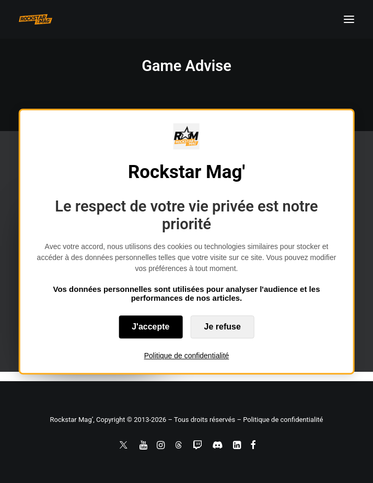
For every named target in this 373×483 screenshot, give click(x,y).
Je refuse (222, 326)
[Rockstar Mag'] (35, 19)
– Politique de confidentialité (280, 419)
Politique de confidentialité (186, 355)
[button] (349, 19)
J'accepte (150, 326)
